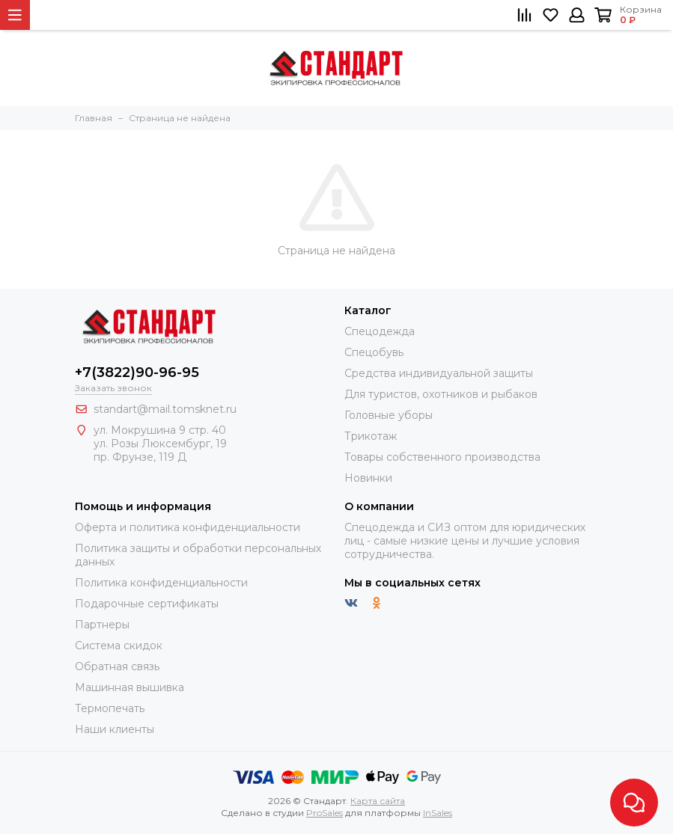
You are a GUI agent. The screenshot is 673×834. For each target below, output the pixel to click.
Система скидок (118, 645)
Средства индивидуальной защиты (438, 373)
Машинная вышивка (129, 687)
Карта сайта (377, 800)
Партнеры (102, 624)
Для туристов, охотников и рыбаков (441, 394)
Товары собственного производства (442, 457)
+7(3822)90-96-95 (137, 372)
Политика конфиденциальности (161, 582)
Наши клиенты (114, 729)
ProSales (324, 812)
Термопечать (109, 708)
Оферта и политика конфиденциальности (187, 527)
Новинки (368, 478)
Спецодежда (379, 331)
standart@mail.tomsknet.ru (165, 409)
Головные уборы (388, 415)
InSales (437, 812)
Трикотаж (370, 436)
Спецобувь (374, 352)
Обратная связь (117, 666)
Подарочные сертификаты (147, 603)
